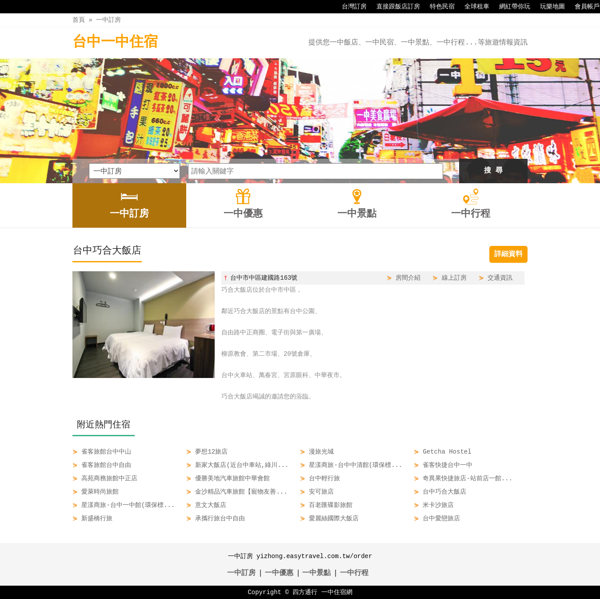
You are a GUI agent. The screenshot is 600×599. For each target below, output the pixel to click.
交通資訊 (500, 277)
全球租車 (472, 6)
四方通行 (304, 592)
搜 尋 (493, 171)
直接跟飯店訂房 (394, 6)
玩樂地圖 (548, 6)
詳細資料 (508, 254)
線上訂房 (454, 277)
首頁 (78, 20)
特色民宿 (438, 6)
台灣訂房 (350, 6)
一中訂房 (108, 20)
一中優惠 (279, 573)
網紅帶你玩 (510, 6)
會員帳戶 (583, 6)
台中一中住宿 (115, 42)
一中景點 (316, 573)
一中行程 (354, 573)
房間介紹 (408, 277)
